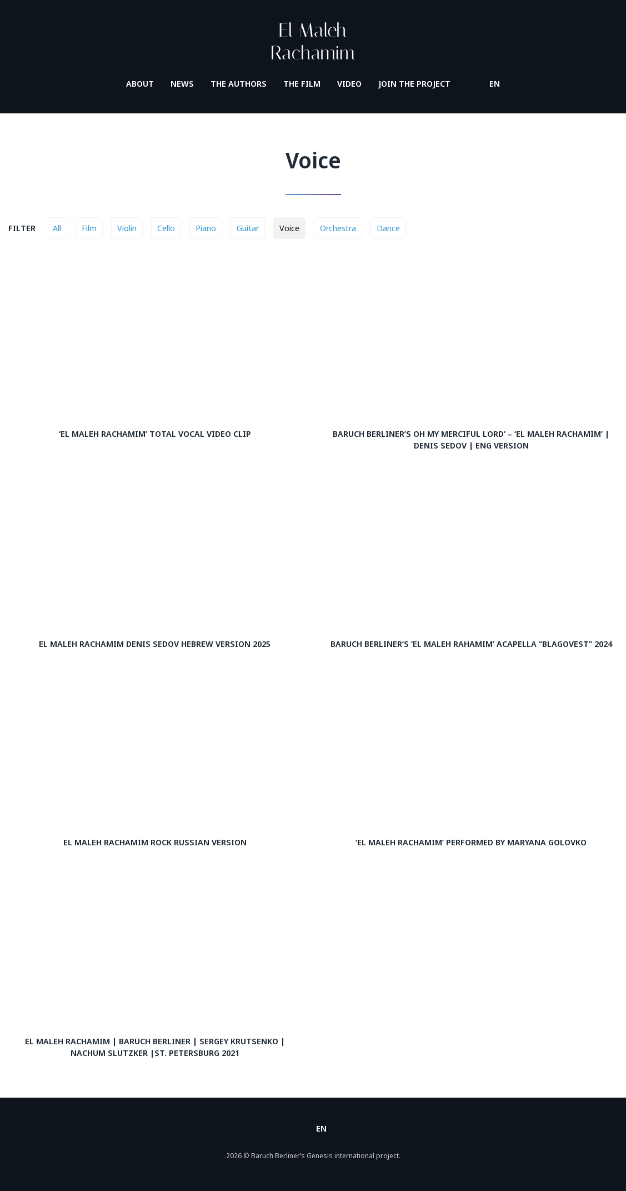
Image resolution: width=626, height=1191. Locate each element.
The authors (239, 83)
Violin (127, 227)
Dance (388, 227)
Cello (166, 227)
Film (89, 227)
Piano (206, 227)
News (182, 83)
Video (349, 83)
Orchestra (338, 227)
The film (301, 83)
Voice (289, 227)
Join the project (414, 83)
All (57, 227)
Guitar (248, 227)
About (140, 83)
